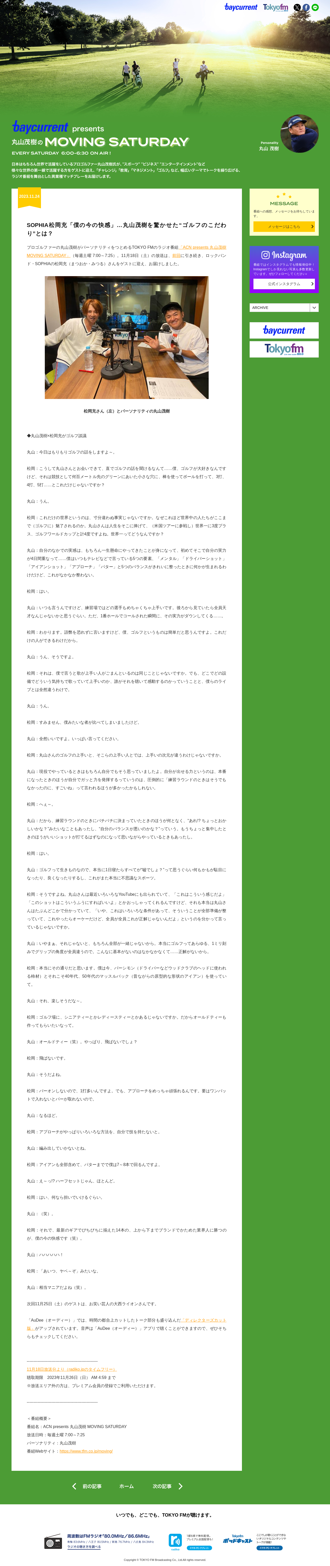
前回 (176, 255)
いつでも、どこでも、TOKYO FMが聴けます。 (165, 1515)
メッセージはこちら (284, 226)
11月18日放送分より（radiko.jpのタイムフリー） (72, 1369)
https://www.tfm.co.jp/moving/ (86, 1451)
